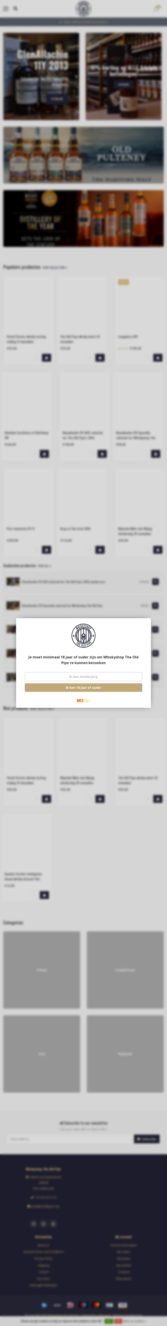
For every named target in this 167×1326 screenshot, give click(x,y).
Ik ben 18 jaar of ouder (83, 688)
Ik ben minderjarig (83, 677)
